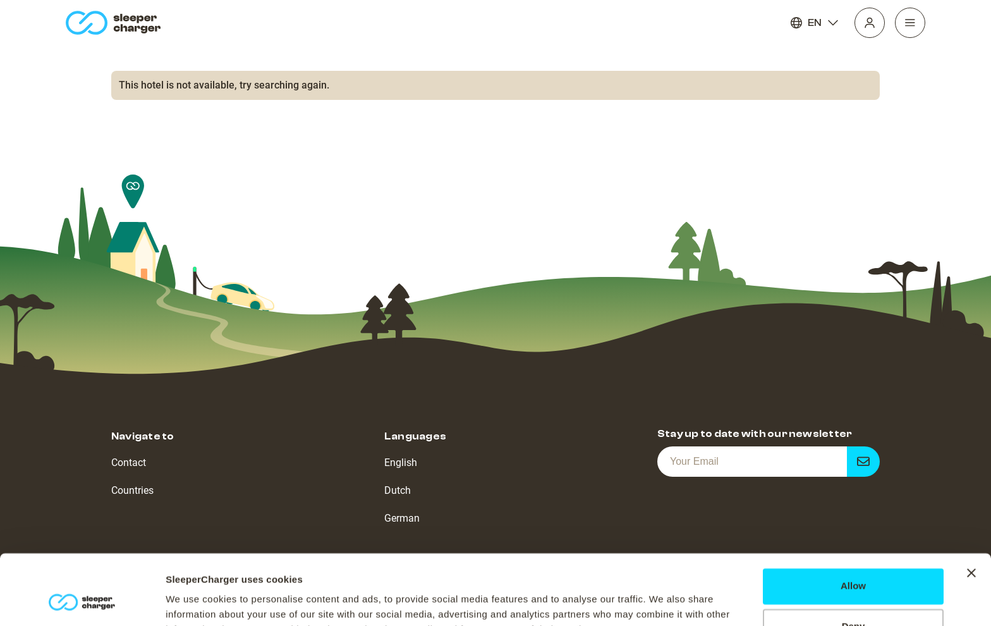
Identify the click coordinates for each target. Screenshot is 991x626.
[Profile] (869, 23)
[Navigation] (910, 23)
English (400, 463)
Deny (853, 563)
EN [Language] (814, 22)
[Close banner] (971, 509)
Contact (128, 463)
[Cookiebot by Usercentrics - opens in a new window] (82, 601)
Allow (853, 522)
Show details (195, 601)
